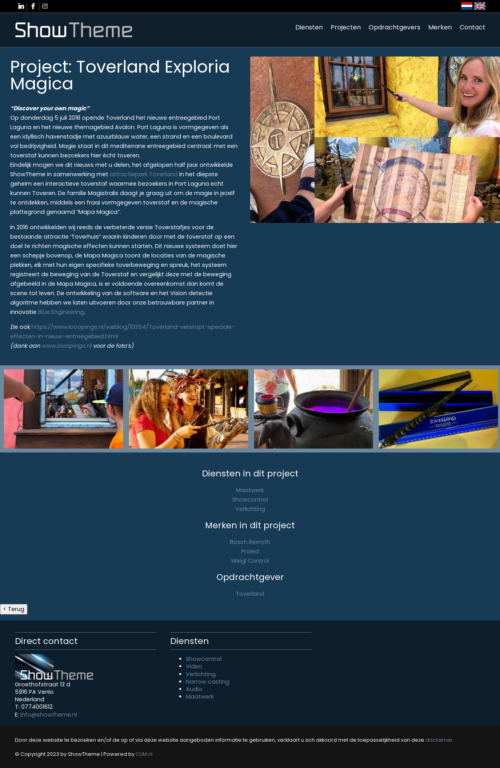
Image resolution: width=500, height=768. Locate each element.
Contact (472, 27)
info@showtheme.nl (48, 715)
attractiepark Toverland (144, 174)
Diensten (309, 27)
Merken (440, 27)
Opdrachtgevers (394, 27)
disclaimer (439, 740)
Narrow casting (207, 682)
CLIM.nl (144, 754)
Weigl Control (250, 561)
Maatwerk (250, 490)
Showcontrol (250, 499)
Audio (194, 689)
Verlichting (250, 509)
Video (194, 666)
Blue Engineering (61, 312)
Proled (250, 551)
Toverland (250, 594)
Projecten (346, 27)
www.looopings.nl (66, 346)
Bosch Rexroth (250, 542)
